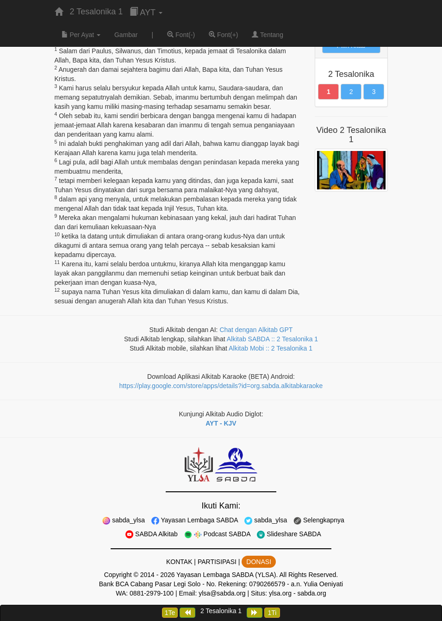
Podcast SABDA (217, 534)
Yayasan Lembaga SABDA (194, 520)
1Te (170, 612)
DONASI (258, 561)
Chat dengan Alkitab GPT (256, 329)
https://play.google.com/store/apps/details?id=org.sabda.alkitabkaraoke (221, 385)
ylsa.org (280, 593)
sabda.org (311, 593)
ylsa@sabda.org (222, 593)
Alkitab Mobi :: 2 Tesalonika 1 (270, 348)
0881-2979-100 (152, 593)
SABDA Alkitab (151, 534)
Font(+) (223, 34)
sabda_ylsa (123, 520)
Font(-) (181, 34)
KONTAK (179, 561)
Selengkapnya (318, 520)
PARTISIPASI (217, 561)
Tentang (267, 34)
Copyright (118, 574)
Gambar (126, 34)
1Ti (272, 612)
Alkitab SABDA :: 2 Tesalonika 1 (272, 339)
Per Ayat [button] (81, 34)
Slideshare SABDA (289, 534)
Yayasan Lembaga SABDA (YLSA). (227, 574)
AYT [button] (146, 12)
